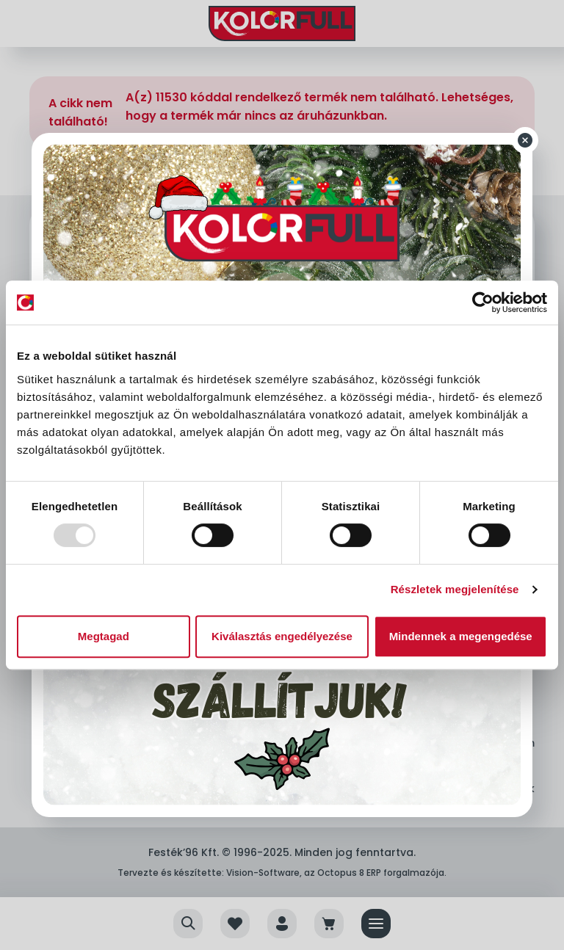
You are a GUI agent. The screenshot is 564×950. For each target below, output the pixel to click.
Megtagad (103, 636)
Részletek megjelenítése (455, 589)
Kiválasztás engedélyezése (282, 636)
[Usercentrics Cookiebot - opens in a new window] (483, 302)
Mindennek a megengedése (460, 636)
